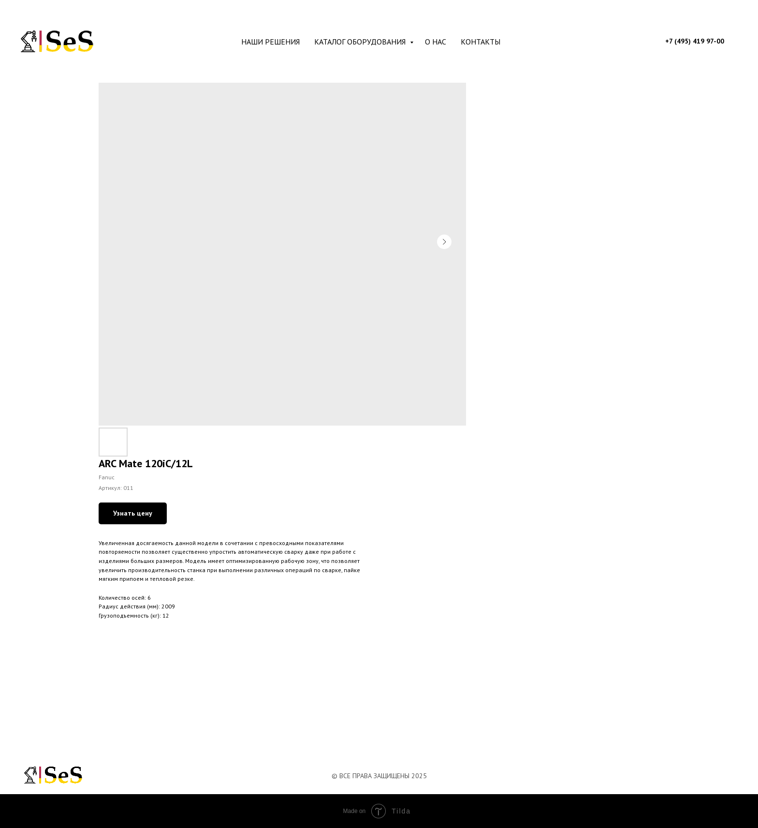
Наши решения (270, 41)
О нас (435, 41)
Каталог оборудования (361, 41)
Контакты (480, 41)
